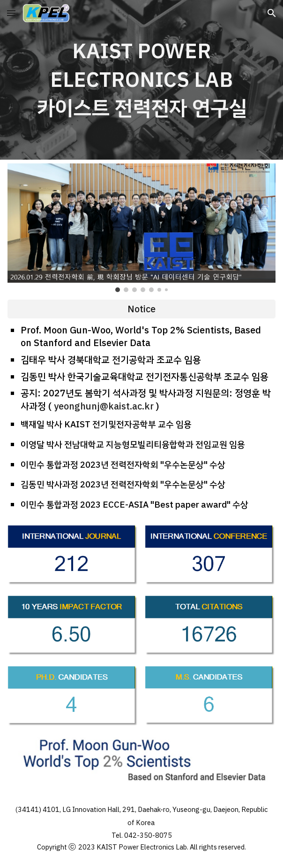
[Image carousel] (141, 227)
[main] (141, 79)
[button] (11, 13)
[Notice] (141, 309)
